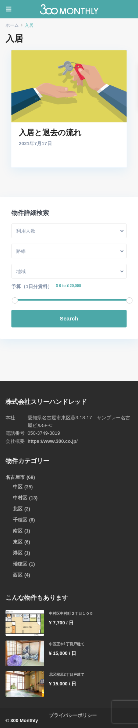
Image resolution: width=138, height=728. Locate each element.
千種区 (20, 520)
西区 (17, 575)
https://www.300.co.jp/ (53, 441)
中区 (17, 486)
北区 (17, 509)
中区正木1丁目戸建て (66, 644)
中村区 (20, 498)
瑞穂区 (20, 564)
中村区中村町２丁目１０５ (71, 614)
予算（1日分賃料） (31, 286)
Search (69, 318)
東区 (17, 542)
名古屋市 (15, 477)
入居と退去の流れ (50, 133)
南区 (17, 531)
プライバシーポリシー (73, 715)
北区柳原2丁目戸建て (66, 675)
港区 (17, 553)
